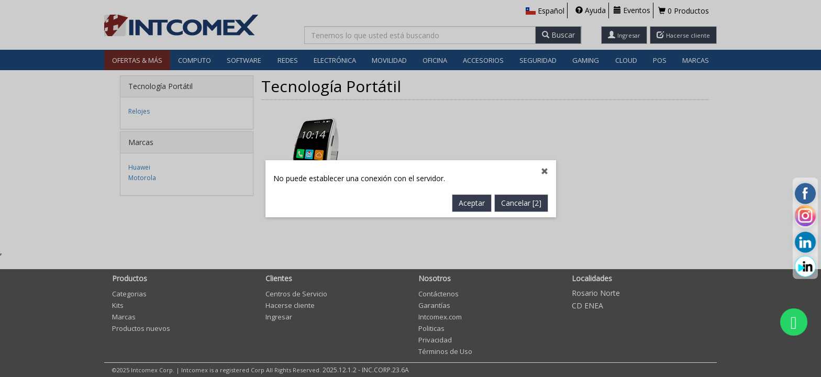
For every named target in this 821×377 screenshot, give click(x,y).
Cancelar (521, 203)
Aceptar (472, 203)
